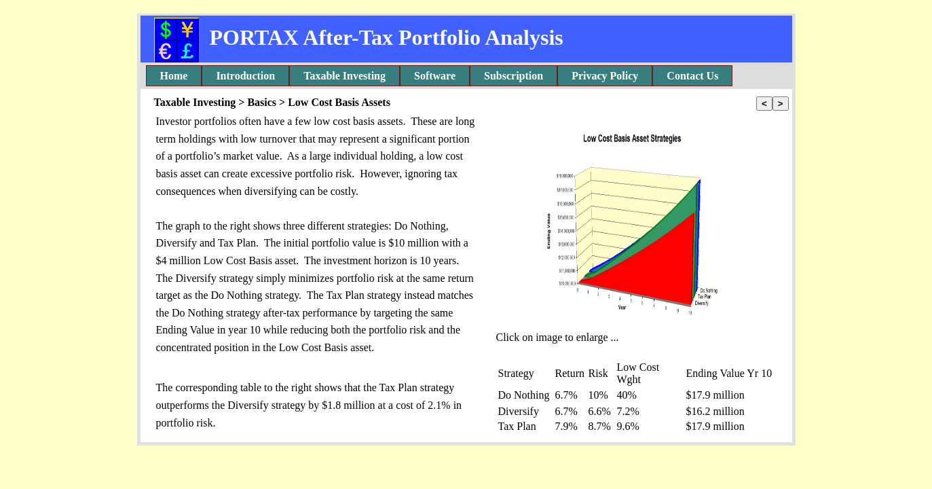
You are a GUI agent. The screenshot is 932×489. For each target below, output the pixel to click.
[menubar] (439, 76)
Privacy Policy (605, 76)
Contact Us (692, 76)
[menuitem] (174, 76)
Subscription (513, 76)
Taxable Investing (344, 76)
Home (174, 76)
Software (434, 76)
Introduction (245, 76)
